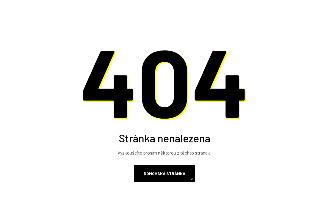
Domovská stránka (164, 173)
